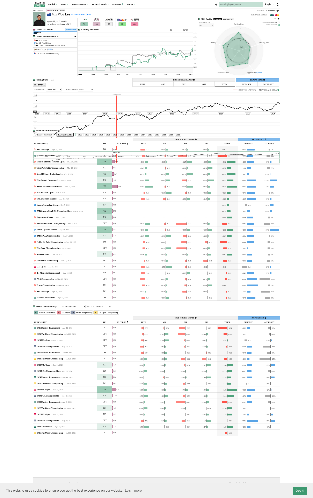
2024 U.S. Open (43, 403)
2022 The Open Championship (50, 447)
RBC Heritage (43, 188)
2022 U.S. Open (43, 453)
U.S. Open (41, 305)
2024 (50, 49)
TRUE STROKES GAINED (184, 80)
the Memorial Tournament (48, 311)
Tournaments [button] (80, 4)
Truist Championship (46, 324)
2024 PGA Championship (48, 409)
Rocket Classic (43, 293)
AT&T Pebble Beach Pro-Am (49, 225)
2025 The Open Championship (50, 372)
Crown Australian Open (47, 243)
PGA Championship (45, 317)
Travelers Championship (47, 299)
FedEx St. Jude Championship (50, 280)
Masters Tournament (46, 194)
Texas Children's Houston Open (51, 200)
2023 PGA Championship (48, 434)
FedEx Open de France (47, 268)
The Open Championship (48, 287)
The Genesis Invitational (47, 219)
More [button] (131, 4)
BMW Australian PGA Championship (53, 249)
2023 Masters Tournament (48, 440)
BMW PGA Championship (48, 274)
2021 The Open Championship (50, 471)
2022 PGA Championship (48, 459)
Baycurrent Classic (45, 256)
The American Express (47, 237)
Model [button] (52, 4)
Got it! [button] (300, 490)
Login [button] (269, 4)
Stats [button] (64, 4)
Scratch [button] (100, 4)
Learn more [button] (133, 490)
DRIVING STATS (257, 80)
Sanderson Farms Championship (51, 262)
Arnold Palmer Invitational (48, 212)
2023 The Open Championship (50, 422)
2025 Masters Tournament (48, 391)
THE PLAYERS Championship (50, 206)
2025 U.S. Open (43, 379)
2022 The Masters (44, 465)
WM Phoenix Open (45, 231)
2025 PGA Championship (48, 385)
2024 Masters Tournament (48, 416)
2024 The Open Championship (50, 397)
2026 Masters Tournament (48, 366)
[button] (118, 4)
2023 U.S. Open (43, 428)
